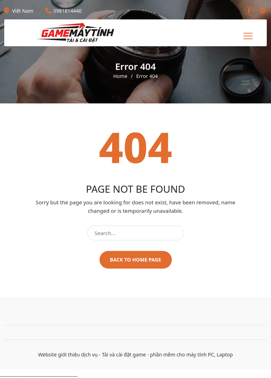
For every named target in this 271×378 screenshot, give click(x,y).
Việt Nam (18, 10)
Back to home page (135, 259)
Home (120, 76)
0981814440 (63, 10)
